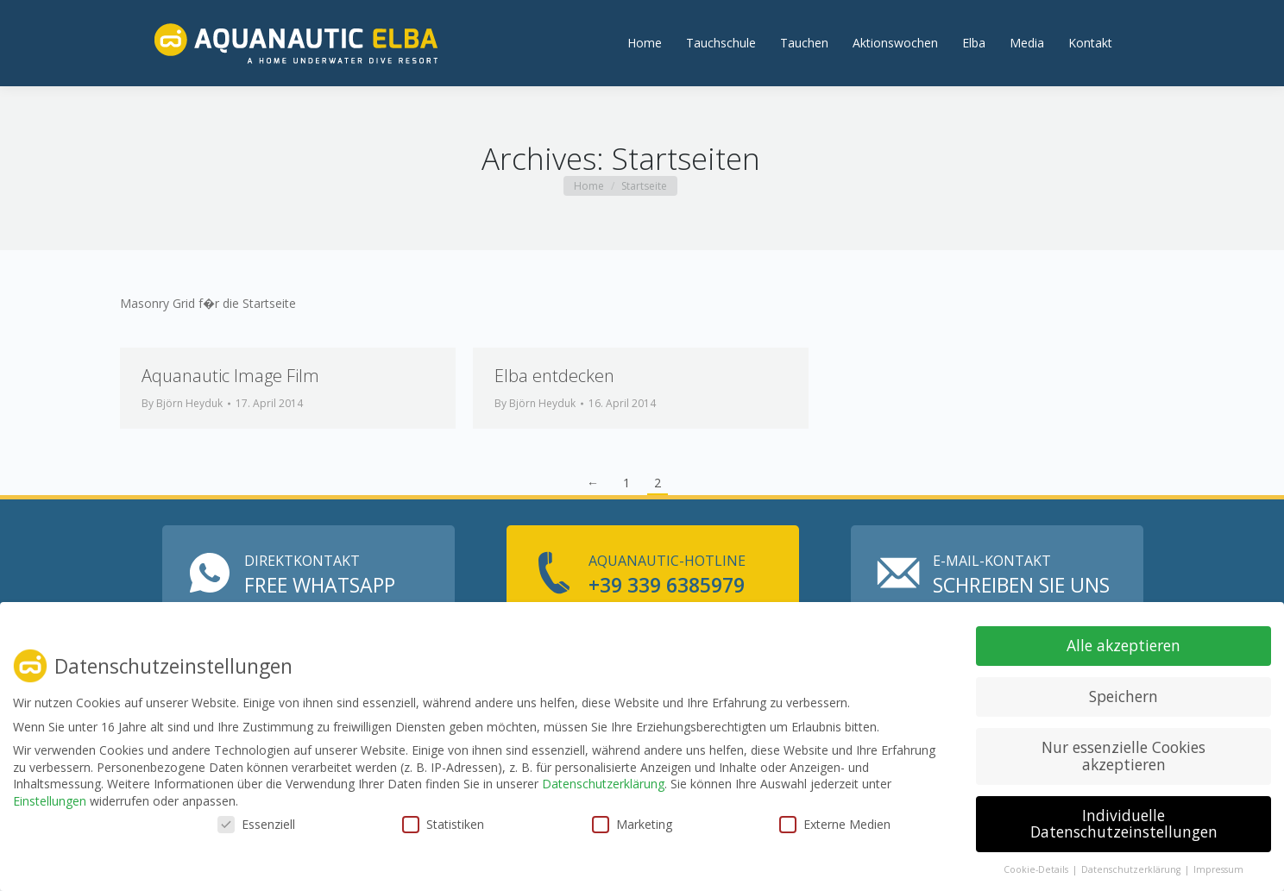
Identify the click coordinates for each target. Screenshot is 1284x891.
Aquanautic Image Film (230, 414)
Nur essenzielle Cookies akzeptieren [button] (1123, 756)
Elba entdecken (554, 414)
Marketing (632, 824)
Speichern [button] (1123, 696)
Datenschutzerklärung (603, 783)
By (182, 442)
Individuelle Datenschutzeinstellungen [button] (1124, 824)
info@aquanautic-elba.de (567, 18)
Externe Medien (835, 824)
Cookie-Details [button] (1037, 869)
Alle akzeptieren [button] (1123, 645)
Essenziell (256, 824)
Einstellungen (49, 801)
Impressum (1218, 869)
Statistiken (443, 824)
